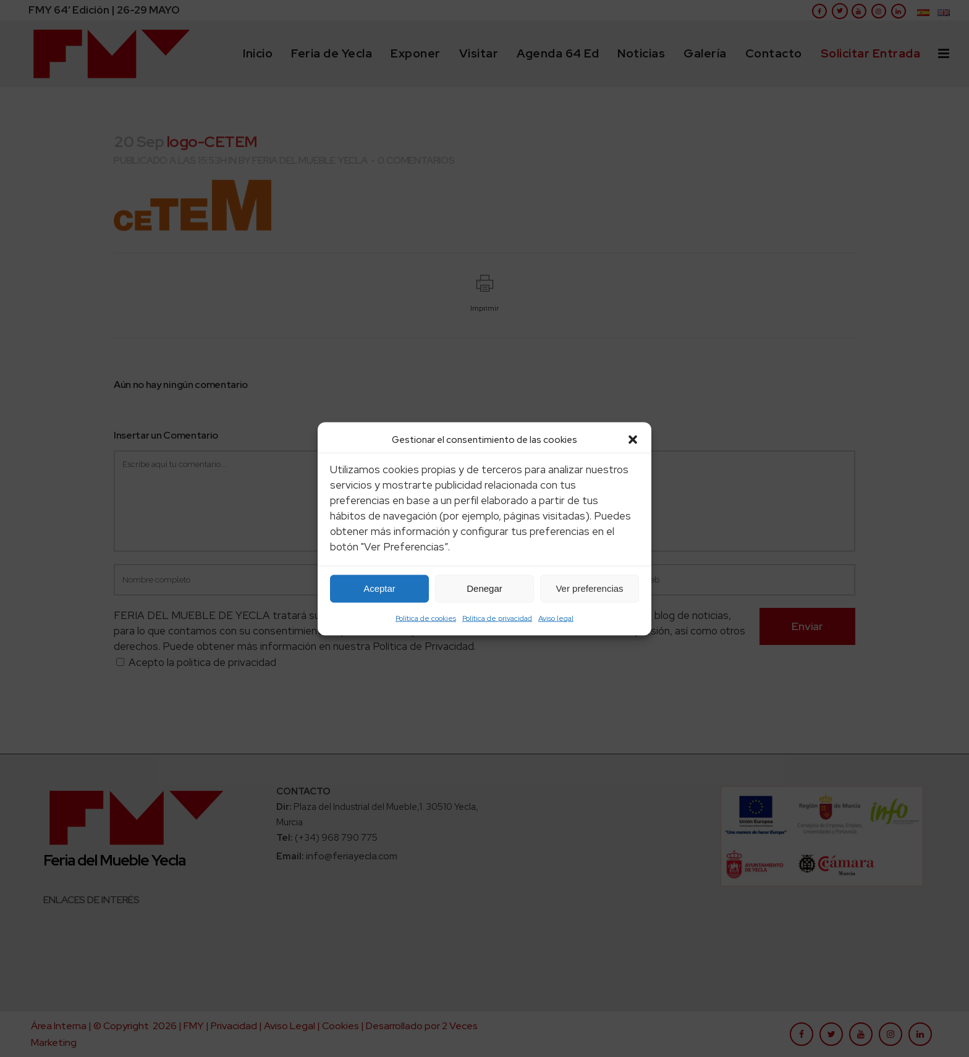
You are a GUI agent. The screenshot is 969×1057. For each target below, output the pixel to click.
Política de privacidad (497, 618)
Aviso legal (555, 618)
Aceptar (379, 588)
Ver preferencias (589, 588)
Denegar (484, 588)
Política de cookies (426, 618)
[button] (633, 439)
